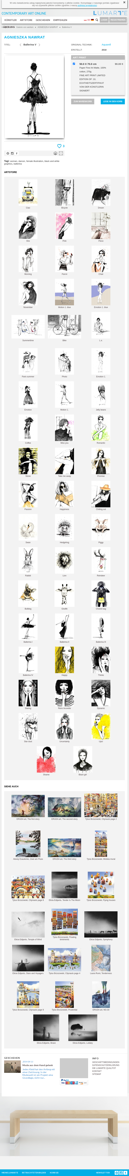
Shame (46, 761)
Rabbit (28, 562)
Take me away (64, 462)
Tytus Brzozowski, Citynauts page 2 (101, 807)
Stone (28, 462)
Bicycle (64, 194)
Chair (101, 260)
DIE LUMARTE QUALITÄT (104, 1068)
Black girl (82, 761)
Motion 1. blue (64, 293)
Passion (28, 495)
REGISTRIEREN (118, 20)
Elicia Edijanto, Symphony (101, 926)
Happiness (64, 495)
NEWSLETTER (103, 1172)
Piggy (100, 529)
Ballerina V (67, 27)
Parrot (64, 260)
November (28, 293)
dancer (21, 161)
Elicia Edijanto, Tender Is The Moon (64, 886)
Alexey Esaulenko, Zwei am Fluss (28, 845)
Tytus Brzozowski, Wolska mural (101, 845)
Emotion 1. (100, 363)
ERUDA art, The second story (64, 808)
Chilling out (100, 495)
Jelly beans (100, 396)
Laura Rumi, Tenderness (101, 959)
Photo (64, 363)
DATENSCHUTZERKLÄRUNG (105, 1065)
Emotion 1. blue (100, 293)
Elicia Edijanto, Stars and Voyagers (28, 959)
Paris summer (28, 363)
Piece (100, 227)
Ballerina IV (28, 661)
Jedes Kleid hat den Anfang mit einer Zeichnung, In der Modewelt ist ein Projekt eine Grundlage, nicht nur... (38, 1073)
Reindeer (101, 562)
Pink (64, 227)
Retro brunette (64, 694)
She (28, 227)
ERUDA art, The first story (28, 807)
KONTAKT (97, 1071)
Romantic (100, 429)
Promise (100, 462)
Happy (64, 661)
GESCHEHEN (43, 20)
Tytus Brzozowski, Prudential (64, 996)
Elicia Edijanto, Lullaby (82, 1029)
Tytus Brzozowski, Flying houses (101, 886)
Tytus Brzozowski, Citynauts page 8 (28, 888)
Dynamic (100, 694)
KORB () (54, 1172)
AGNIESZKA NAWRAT (48, 27)
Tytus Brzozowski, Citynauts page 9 (28, 996)
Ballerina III (100, 628)
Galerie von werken (24, 27)
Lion (64, 562)
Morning (28, 260)
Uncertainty (64, 728)
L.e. (100, 327)
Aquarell (106, 44)
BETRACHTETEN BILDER (34, 1172)
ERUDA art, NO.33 (101, 996)
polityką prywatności (87, 5)
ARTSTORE (26, 20)
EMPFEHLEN (60, 20)
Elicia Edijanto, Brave (46, 1029)
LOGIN (104, 20)
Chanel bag (100, 595)
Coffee (28, 429)
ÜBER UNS (9, 27)
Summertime (28, 328)
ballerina (18, 164)
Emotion (28, 396)
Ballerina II (64, 628)
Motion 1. (64, 396)
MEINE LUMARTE (10, 1172)
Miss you (64, 429)
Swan (28, 529)
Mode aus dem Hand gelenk (37, 1065)
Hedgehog (64, 529)
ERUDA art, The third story (64, 849)
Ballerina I (28, 628)
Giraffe (64, 595)
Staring (28, 694)
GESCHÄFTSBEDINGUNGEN (105, 1062)
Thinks (100, 661)
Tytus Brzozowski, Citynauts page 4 (64, 961)
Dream (101, 194)
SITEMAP (96, 1074)
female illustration (34, 161)
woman (13, 161)
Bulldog (28, 595)
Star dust (28, 728)
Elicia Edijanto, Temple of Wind (28, 926)
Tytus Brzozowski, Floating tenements (64, 925)
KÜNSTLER (10, 20)
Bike (64, 328)
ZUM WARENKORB (83, 101)
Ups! (100, 728)
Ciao (28, 194)
